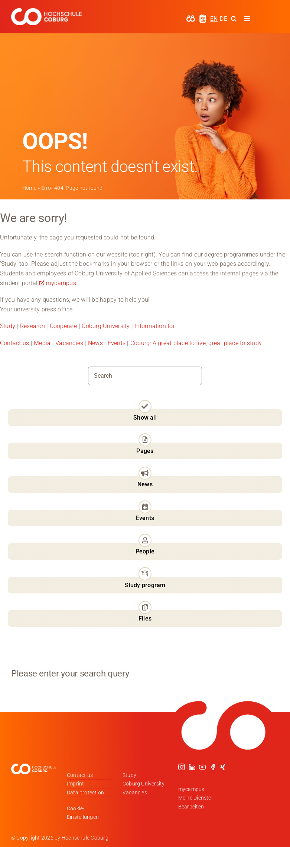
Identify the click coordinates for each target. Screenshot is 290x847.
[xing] (222, 767)
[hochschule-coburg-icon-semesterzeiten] (202, 16)
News (95, 343)
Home (29, 188)
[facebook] (212, 767)
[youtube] (202, 767)
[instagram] (181, 767)
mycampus (61, 283)
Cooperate (63, 326)
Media (42, 343)
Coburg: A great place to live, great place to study (196, 343)
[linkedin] (192, 767)
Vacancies (69, 343)
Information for (154, 326)
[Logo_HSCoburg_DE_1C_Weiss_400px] (46, 10)
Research (32, 326)
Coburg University (106, 326)
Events (117, 343)
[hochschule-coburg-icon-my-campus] (190, 17)
